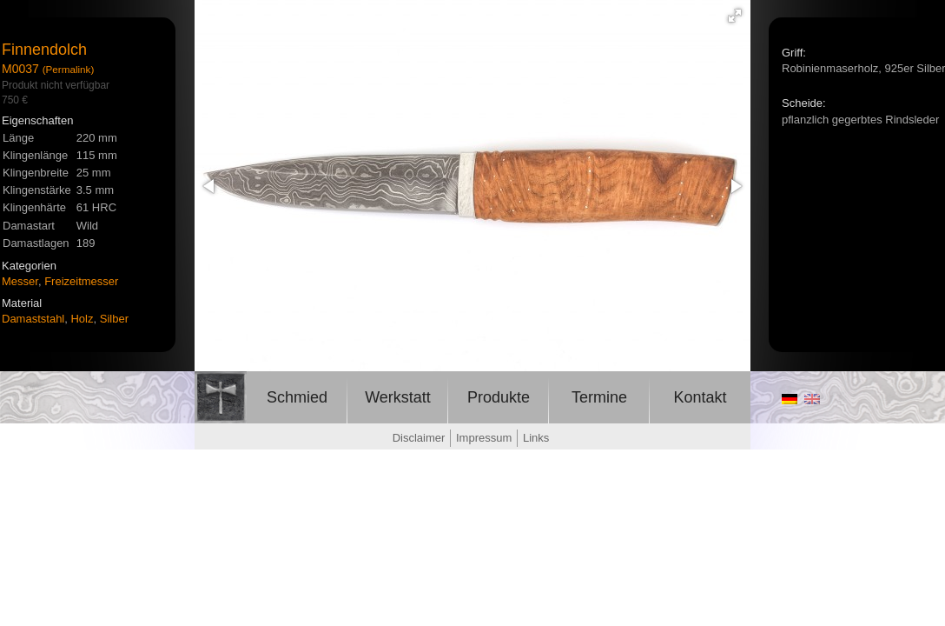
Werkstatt (398, 397)
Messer (20, 281)
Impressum (484, 437)
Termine (599, 397)
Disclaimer (419, 437)
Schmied (297, 397)
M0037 (20, 69)
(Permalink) (69, 69)
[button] (735, 16)
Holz (81, 318)
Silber (114, 318)
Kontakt (699, 397)
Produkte (498, 397)
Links (536, 437)
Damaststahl (33, 318)
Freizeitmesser (81, 281)
